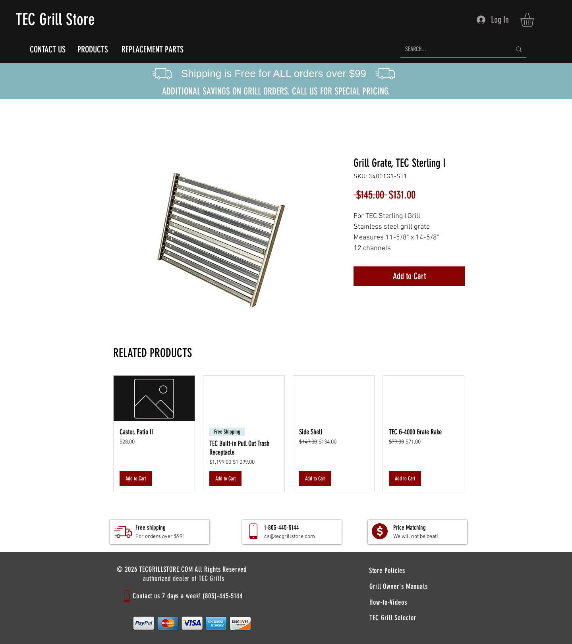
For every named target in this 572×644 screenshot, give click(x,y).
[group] (289, 434)
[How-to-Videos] (388, 602)
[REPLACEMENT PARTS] (152, 49)
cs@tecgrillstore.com (289, 536)
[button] (535, 20)
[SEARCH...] (452, 49)
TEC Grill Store (55, 19)
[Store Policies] (387, 570)
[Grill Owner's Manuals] (398, 586)
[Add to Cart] (136, 478)
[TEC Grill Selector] (393, 618)
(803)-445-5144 (223, 596)
